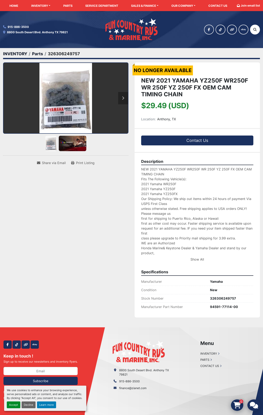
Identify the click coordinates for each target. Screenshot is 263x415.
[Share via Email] (51, 163)
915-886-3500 (18, 27)
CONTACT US (217, 5)
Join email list (250, 5)
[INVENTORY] (15, 53)
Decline (28, 404)
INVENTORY (39, 5)
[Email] (40, 371)
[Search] (255, 29)
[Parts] (37, 53)
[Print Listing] (82, 163)
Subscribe (40, 381)
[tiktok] (220, 29)
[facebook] (209, 29)
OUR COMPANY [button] (182, 5)
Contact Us (197, 140)
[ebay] (243, 29)
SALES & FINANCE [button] (143, 5)
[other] (232, 29)
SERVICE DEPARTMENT (101, 5)
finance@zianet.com (132, 388)
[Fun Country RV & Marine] (139, 351)
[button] (41, 5)
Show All (197, 259)
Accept (13, 404)
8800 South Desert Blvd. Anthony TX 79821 (37, 32)
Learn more (46, 404)
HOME (13, 5)
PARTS (68, 5)
